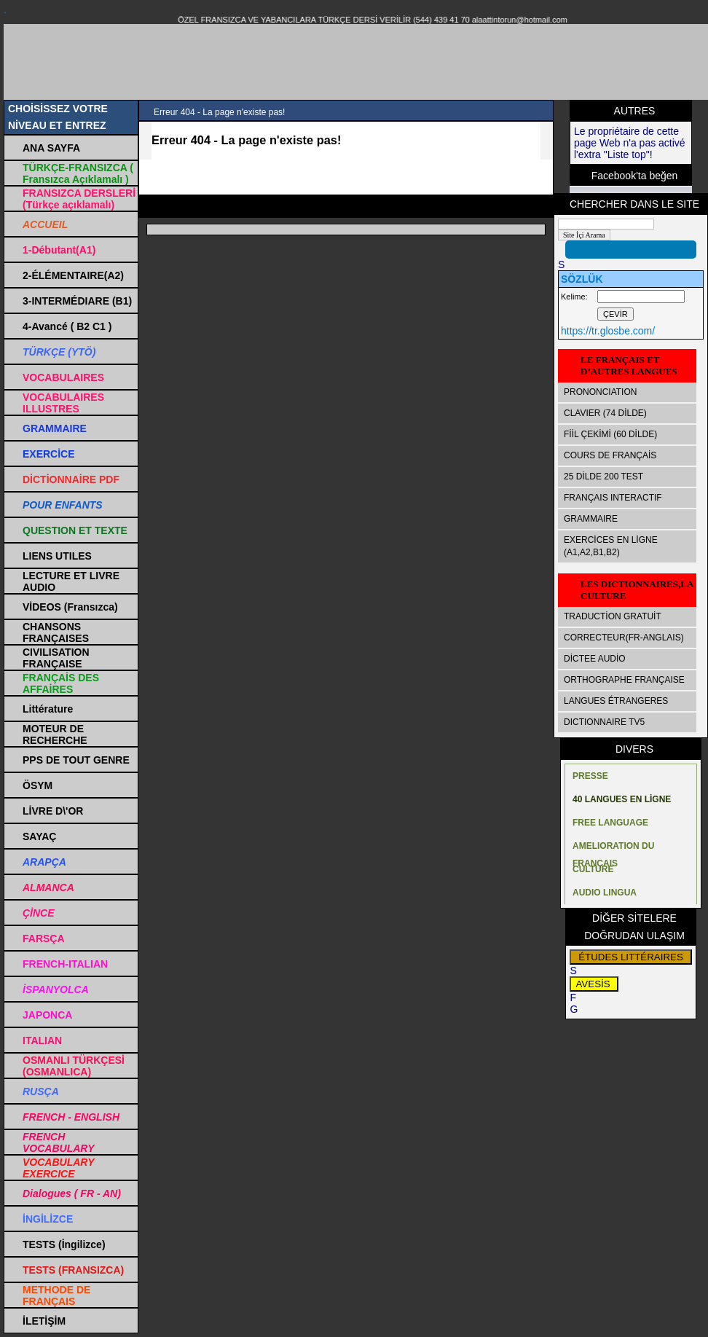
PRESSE (590, 776)
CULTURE (593, 869)
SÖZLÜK (582, 279)
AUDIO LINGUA (605, 892)
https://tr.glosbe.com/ (608, 331)
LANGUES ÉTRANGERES (616, 701)
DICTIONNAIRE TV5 (604, 722)
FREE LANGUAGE (610, 823)
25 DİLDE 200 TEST (603, 476)
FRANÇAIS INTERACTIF (613, 498)
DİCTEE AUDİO (595, 659)
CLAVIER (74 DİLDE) (605, 413)
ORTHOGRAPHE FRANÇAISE (624, 680)
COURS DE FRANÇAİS (610, 455)
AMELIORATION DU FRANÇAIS (613, 849)
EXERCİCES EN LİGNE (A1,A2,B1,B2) (611, 546)
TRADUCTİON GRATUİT (612, 616)
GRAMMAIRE (591, 519)
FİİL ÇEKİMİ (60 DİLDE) (610, 434)
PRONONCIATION (600, 392)
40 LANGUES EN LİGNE (622, 799)
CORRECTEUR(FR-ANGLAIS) (624, 637)
